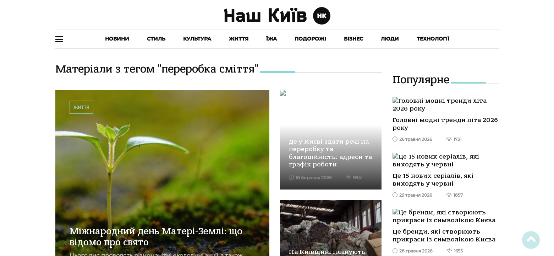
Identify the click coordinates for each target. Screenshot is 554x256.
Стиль (156, 39)
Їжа (271, 39)
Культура (197, 39)
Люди (390, 39)
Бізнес (353, 39)
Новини (117, 39)
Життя (238, 39)
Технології (433, 39)
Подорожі (310, 39)
